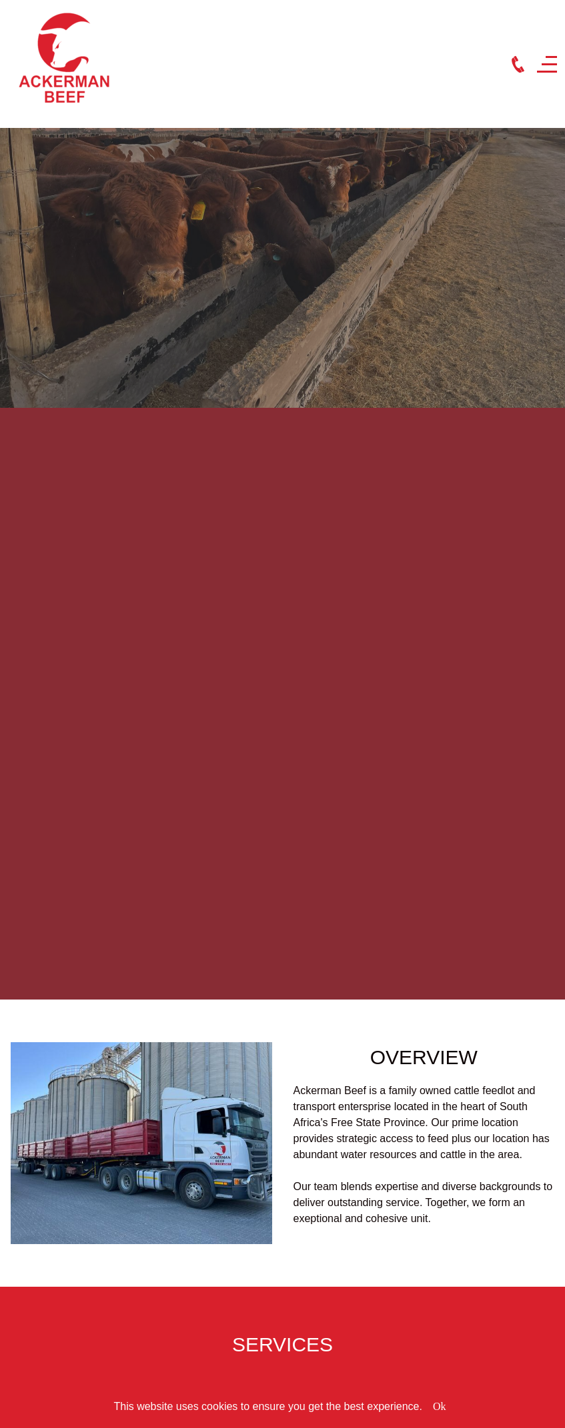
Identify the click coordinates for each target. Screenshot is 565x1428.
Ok (439, 1406)
